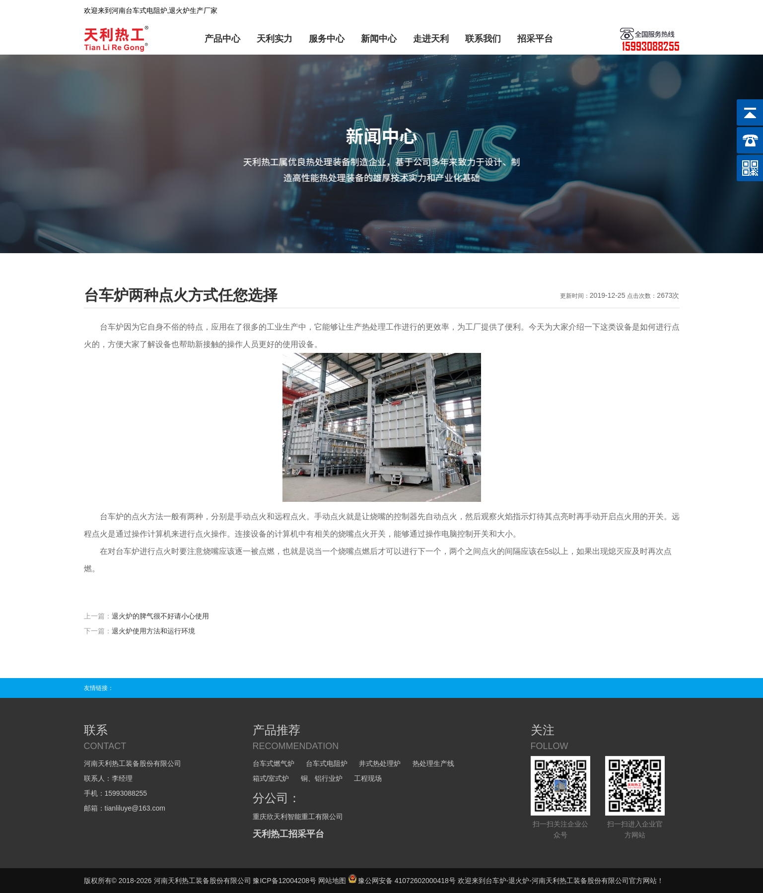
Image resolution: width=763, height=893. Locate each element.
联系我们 (483, 39)
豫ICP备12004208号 (284, 881)
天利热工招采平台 (288, 834)
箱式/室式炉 (271, 778)
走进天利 (431, 39)
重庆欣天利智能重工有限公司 (298, 817)
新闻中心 (379, 39)
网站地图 (332, 881)
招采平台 (535, 39)
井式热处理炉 (380, 763)
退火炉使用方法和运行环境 (153, 631)
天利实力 (274, 39)
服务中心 (327, 39)
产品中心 (222, 39)
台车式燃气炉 (273, 763)
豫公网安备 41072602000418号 (402, 881)
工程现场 (368, 778)
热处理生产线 (433, 763)
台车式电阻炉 (326, 763)
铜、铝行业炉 (322, 778)
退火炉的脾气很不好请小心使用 (160, 616)
